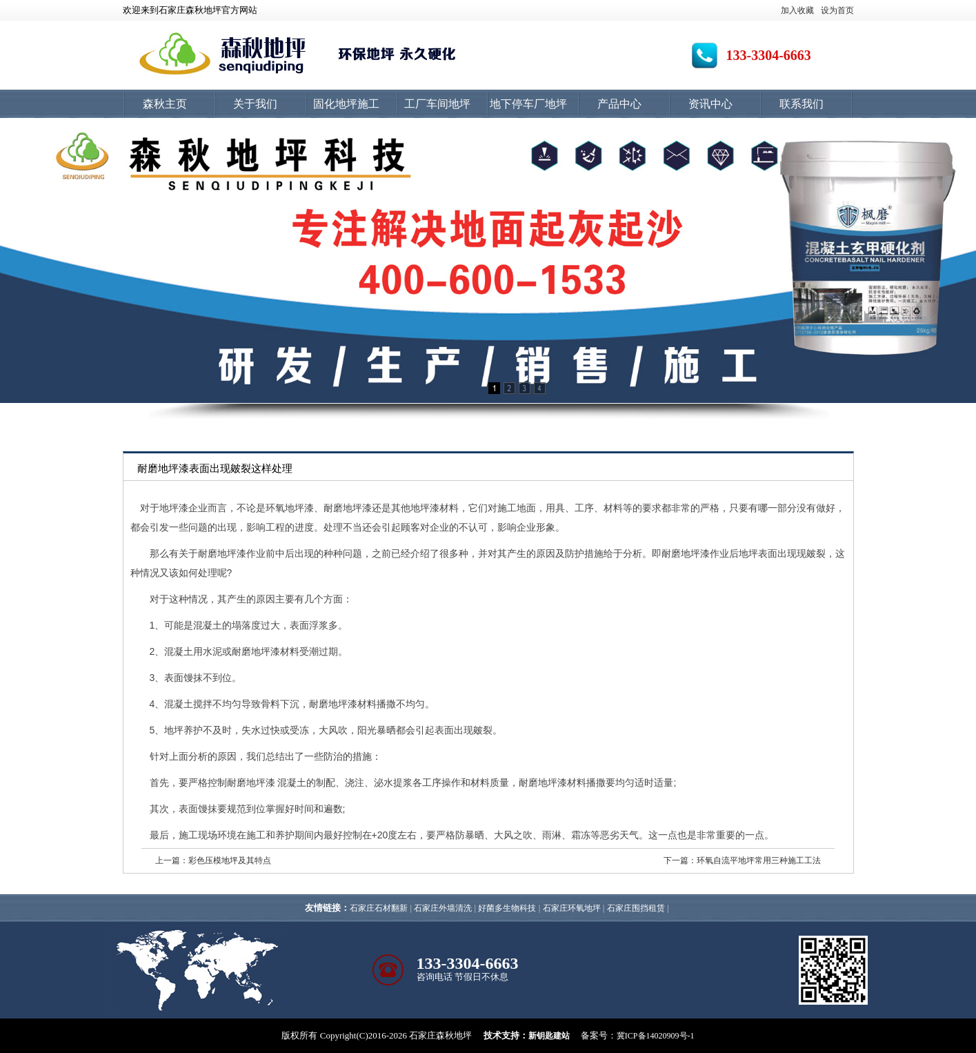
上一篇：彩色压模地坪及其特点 (213, 860)
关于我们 (255, 104)
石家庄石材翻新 (379, 908)
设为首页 (837, 10)
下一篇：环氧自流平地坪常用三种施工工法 (742, 860)
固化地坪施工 (346, 104)
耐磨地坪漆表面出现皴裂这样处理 (214, 468)
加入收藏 (797, 10)
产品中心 (619, 104)
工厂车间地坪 (437, 104)
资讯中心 (710, 104)
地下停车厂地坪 (528, 104)
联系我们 (801, 104)
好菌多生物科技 (507, 908)
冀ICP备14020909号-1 (656, 1036)
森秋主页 (165, 104)
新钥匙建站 (549, 1036)
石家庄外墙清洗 (443, 908)
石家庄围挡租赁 (636, 908)
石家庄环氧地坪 (572, 908)
